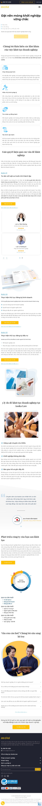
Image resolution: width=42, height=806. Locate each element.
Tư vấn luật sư (7, 600)
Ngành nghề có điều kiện (10, 611)
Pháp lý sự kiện (8, 620)
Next (7, 258)
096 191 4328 (7, 2)
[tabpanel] (21, 233)
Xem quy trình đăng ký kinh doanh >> (11, 326)
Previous (4, 258)
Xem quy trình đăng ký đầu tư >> (9, 364)
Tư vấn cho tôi (21, 36)
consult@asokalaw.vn (9, 751)
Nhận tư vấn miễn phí (27, 2)
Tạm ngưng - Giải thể (9, 622)
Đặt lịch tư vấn (8, 204)
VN (37, 2)
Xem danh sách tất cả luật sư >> (9, 208)
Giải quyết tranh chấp (10, 618)
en (40, 2)
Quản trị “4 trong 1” (9, 609)
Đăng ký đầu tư (8, 604)
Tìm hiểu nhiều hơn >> (21, 712)
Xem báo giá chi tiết (9, 323)
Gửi (38, 769)
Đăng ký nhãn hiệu (9, 613)
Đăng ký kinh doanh (9, 602)
